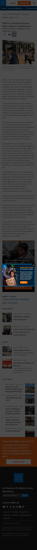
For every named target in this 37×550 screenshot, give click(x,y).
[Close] (33, 265)
